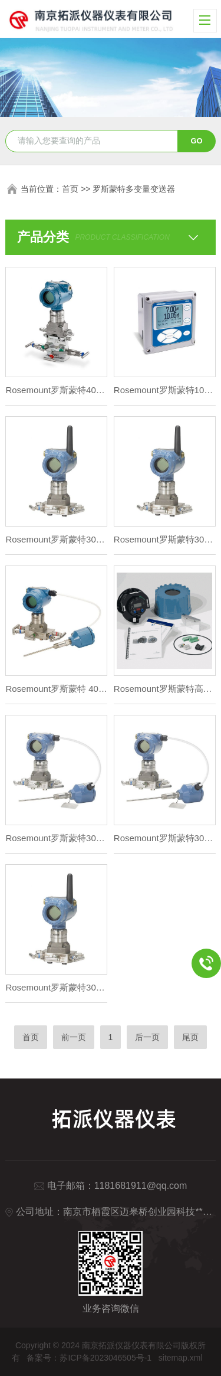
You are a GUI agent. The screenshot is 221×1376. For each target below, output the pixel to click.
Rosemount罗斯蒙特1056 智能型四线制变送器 (165, 390)
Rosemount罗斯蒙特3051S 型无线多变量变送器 (56, 539)
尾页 (190, 1037)
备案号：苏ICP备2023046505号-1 (89, 1357)
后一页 (147, 1037)
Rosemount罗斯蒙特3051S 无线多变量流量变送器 (165, 539)
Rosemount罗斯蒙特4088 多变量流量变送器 (56, 390)
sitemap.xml (181, 1357)
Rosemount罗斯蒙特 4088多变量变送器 (56, 689)
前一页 (73, 1037)
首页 (70, 189)
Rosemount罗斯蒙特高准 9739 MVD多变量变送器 (165, 689)
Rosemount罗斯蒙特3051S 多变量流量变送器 (56, 838)
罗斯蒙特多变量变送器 (134, 189)
